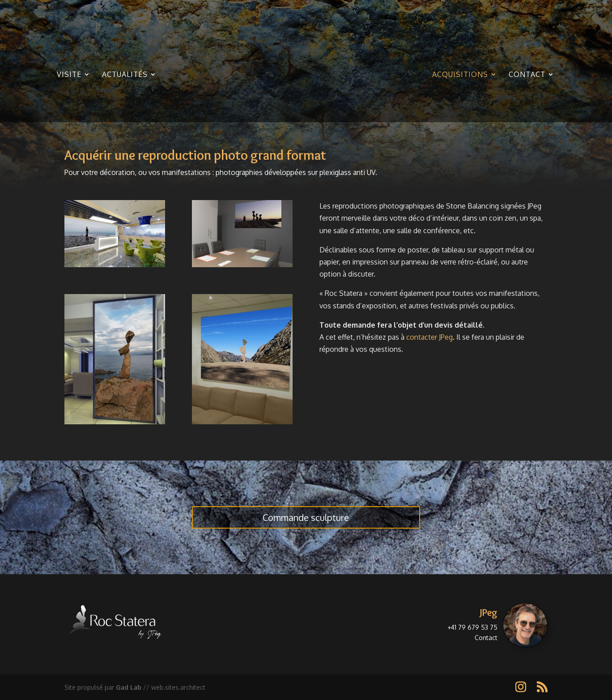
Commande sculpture (306, 517)
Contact (527, 75)
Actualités (125, 75)
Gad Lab (128, 687)
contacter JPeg (429, 337)
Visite (69, 75)
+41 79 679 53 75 (472, 627)
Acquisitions (460, 75)
